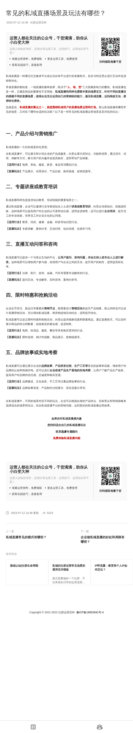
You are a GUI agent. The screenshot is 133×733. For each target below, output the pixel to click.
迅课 (64, 431)
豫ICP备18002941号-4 (90, 612)
